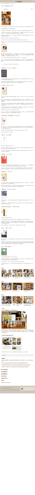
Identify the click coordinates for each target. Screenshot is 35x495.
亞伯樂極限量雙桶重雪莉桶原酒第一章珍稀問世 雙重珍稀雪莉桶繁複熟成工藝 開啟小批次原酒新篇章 (16, 364)
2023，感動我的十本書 (27, 277)
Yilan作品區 (4, 3)
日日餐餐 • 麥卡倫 (4, 378)
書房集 (8, 3)
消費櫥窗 (3, 358)
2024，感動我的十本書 (16, 277)
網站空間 (2, 382)
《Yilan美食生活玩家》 (27, 54)
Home (1, 3)
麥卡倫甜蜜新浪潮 (4, 371)
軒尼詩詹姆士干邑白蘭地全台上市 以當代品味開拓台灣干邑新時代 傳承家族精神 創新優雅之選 (15, 366)
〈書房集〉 (3, 55)
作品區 (33, 54)
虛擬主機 (8, 382)
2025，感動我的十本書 (5, 277)
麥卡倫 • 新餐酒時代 (4, 369)
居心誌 (2, 380)
